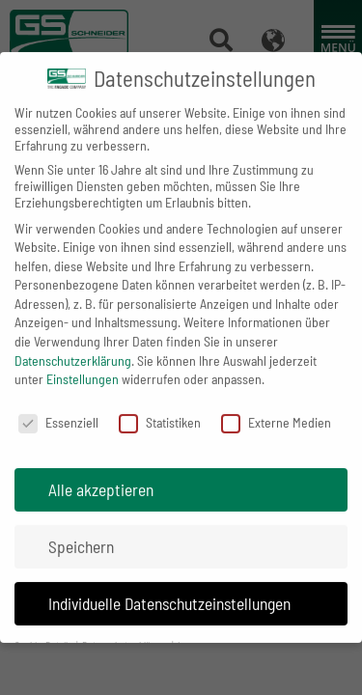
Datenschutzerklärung (72, 346)
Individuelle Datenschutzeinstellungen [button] (169, 588)
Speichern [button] (81, 531)
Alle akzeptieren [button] (100, 475)
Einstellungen (82, 364)
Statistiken (160, 408)
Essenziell (58, 408)
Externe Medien (276, 408)
